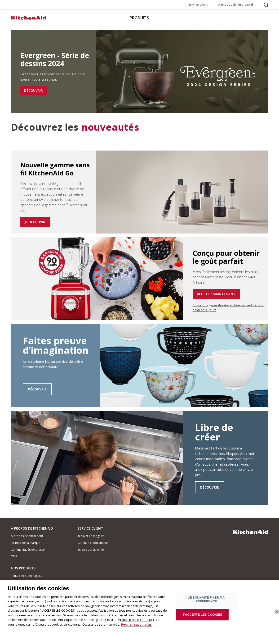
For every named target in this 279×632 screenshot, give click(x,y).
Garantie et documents (93, 543)
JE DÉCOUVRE (35, 222)
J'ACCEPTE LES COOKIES (202, 616)
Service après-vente (91, 550)
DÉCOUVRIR (33, 90)
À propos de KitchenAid (235, 5)
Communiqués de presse (28, 550)
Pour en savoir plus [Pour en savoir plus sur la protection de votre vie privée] (136, 626)
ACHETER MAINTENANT (216, 294)
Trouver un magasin (91, 536)
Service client (198, 5)
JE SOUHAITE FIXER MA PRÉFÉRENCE (206, 601)
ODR (14, 556)
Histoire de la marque (25, 543)
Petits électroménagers (26, 576)
